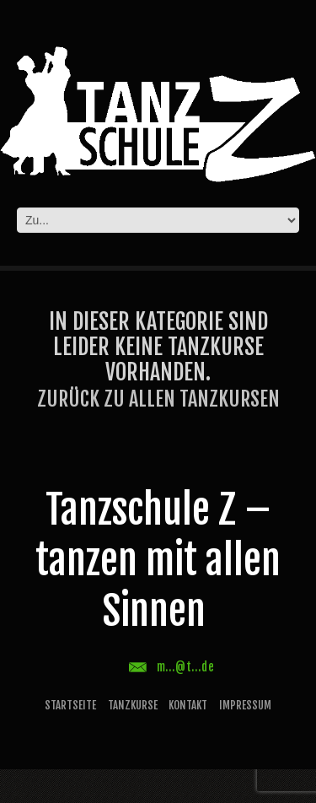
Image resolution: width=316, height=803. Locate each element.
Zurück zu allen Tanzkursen (158, 399)
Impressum (245, 705)
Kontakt (188, 705)
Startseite (70, 705)
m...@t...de (186, 667)
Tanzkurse (133, 705)
